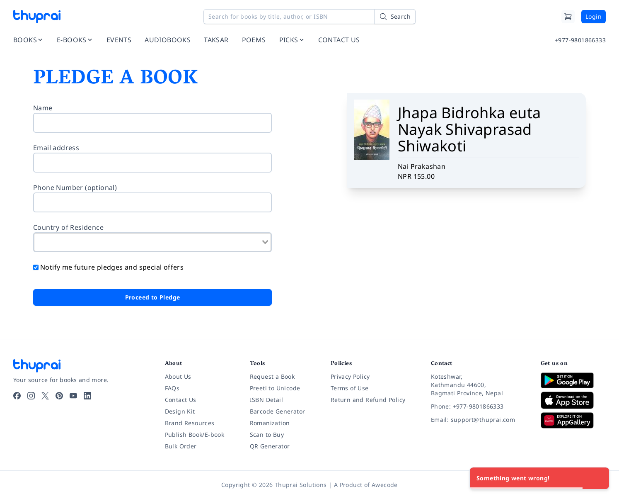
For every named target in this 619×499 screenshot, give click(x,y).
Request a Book (272, 376)
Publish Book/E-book (195, 434)
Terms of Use (350, 388)
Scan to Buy (267, 434)
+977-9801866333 (580, 40)
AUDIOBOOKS (168, 39)
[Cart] (568, 16)
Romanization (270, 423)
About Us (178, 376)
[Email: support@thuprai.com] (479, 420)
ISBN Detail (266, 400)
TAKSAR (216, 39)
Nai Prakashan (421, 166)
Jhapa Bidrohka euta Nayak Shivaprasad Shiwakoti (469, 129)
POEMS (254, 39)
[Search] (395, 16)
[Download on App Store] (573, 400)
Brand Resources (190, 423)
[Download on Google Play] (573, 380)
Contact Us (180, 400)
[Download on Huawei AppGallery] (573, 420)
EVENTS (118, 39)
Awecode (385, 485)
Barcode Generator (277, 411)
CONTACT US (339, 39)
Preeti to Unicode (275, 388)
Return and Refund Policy (368, 400)
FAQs (172, 388)
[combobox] (152, 242)
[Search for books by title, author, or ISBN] (309, 16)
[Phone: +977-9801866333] (479, 406)
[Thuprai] (36, 16)
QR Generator (270, 446)
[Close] (598, 478)
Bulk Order (181, 446)
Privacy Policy (350, 376)
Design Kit (180, 411)
